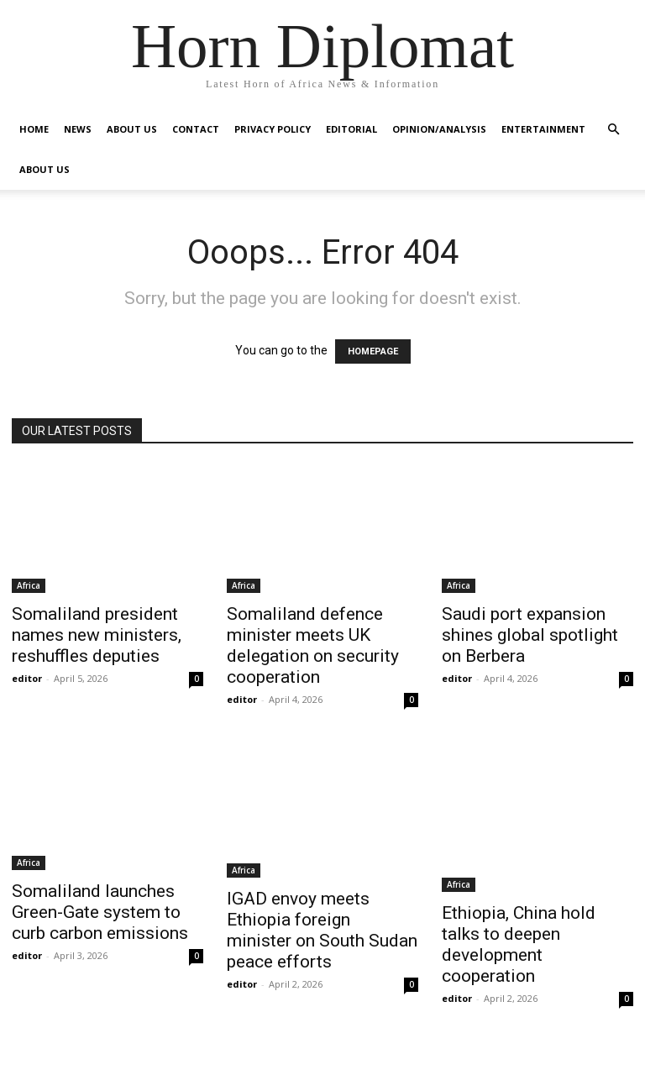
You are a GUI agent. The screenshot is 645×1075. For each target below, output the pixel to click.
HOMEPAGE (373, 351)
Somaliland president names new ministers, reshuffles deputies (96, 635)
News (78, 129)
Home (34, 129)
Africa (28, 585)
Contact (195, 129)
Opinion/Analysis (439, 129)
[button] (613, 130)
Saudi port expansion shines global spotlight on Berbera (530, 635)
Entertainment (543, 129)
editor (27, 678)
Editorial (351, 129)
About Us (132, 129)
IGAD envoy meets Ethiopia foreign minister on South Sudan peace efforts (322, 930)
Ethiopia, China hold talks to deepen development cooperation (518, 944)
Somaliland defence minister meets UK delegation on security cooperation (313, 645)
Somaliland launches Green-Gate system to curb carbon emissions (100, 912)
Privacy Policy (272, 129)
